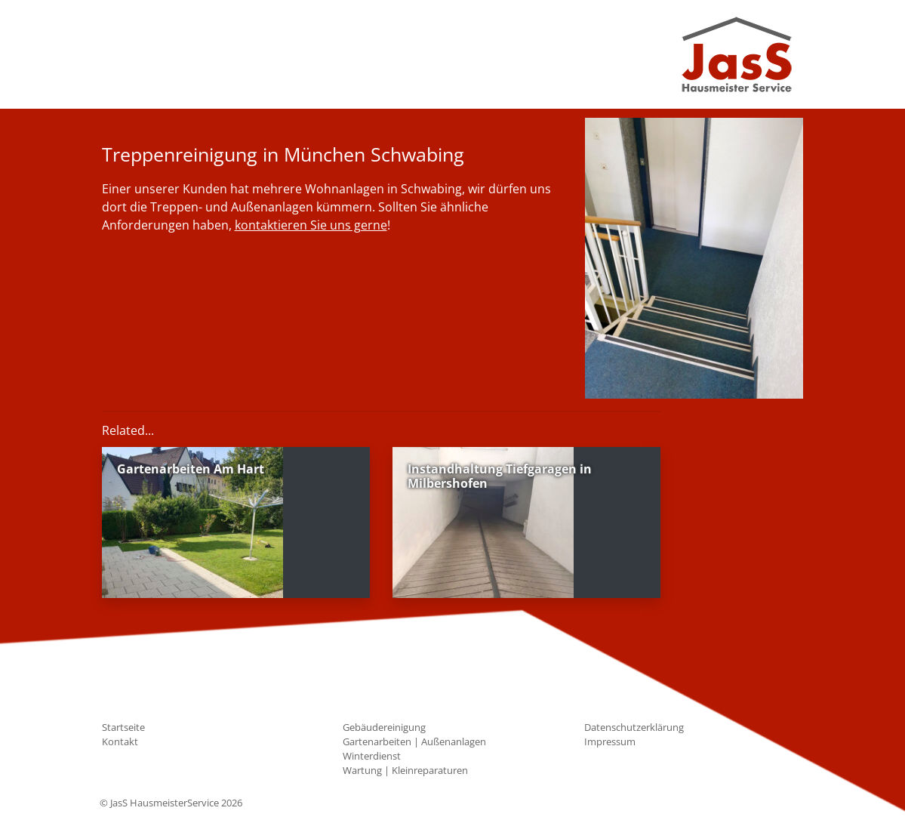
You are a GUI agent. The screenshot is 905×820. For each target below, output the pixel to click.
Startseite (123, 727)
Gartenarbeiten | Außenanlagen (414, 741)
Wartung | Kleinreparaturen (405, 770)
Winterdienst (372, 756)
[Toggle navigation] (122, 54)
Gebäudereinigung (384, 727)
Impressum (610, 741)
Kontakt (120, 741)
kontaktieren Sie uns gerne (311, 225)
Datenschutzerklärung (634, 727)
